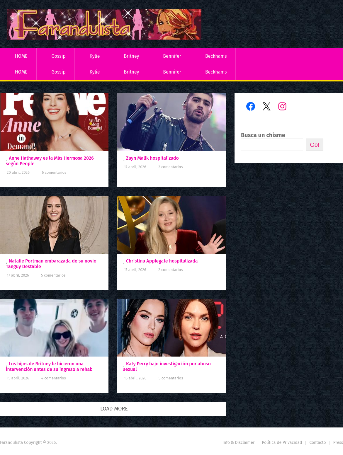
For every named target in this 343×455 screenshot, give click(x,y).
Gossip (58, 56)
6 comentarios (54, 172)
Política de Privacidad (282, 442)
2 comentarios (170, 167)
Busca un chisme (263, 135)
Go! (314, 145)
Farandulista (11, 442)
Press (338, 442)
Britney (131, 56)
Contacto (317, 442)
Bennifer (172, 56)
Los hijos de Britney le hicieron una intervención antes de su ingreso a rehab (49, 366)
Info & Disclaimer (239, 442)
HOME (21, 56)
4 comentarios (53, 378)
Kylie (95, 56)
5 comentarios (53, 275)
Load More (114, 408)
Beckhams (216, 56)
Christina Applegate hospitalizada (162, 261)
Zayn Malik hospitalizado (152, 158)
